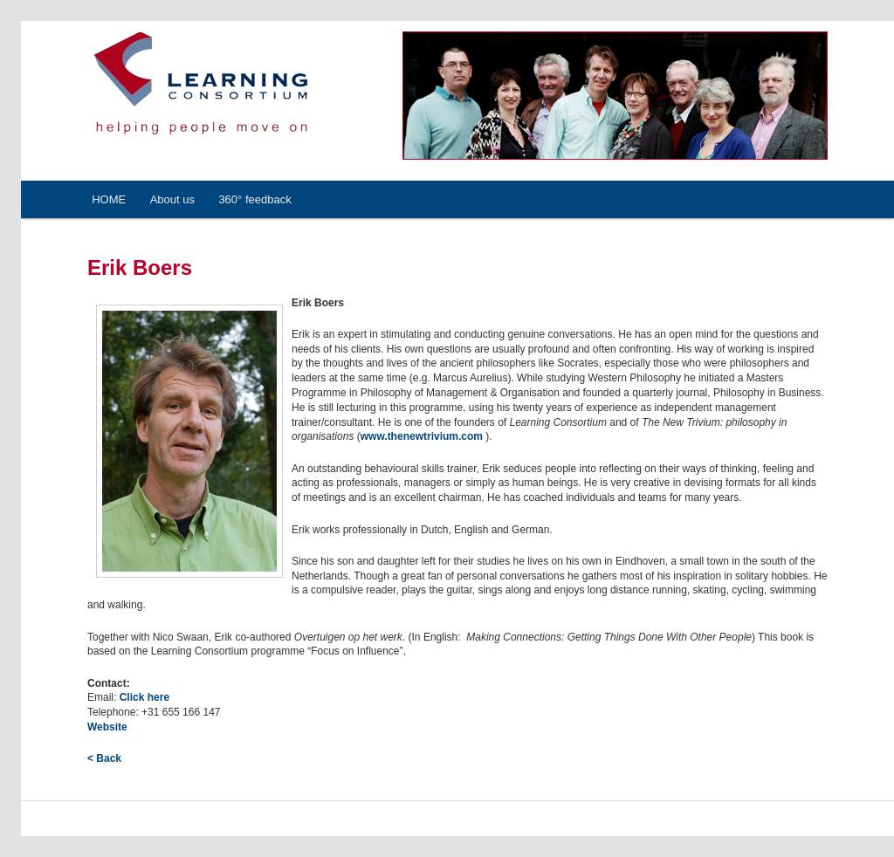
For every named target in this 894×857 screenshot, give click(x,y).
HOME (109, 199)
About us (172, 199)
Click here (144, 697)
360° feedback (254, 199)
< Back (104, 758)
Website (107, 727)
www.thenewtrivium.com (423, 436)
